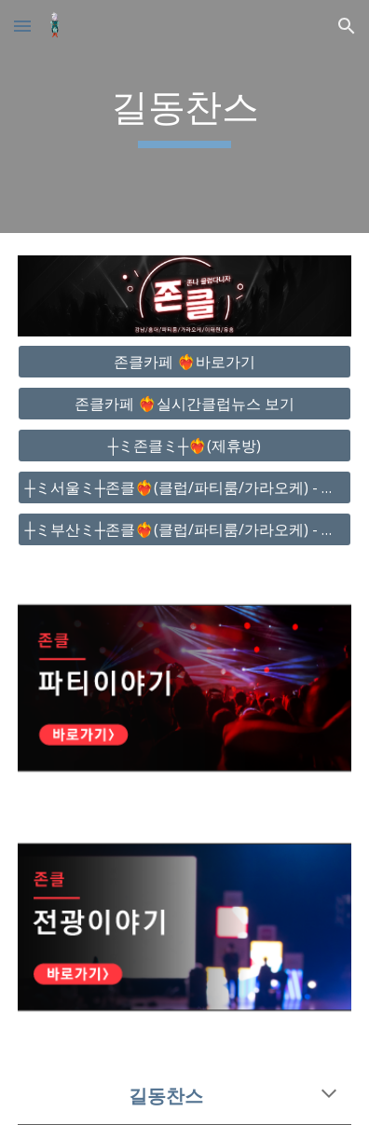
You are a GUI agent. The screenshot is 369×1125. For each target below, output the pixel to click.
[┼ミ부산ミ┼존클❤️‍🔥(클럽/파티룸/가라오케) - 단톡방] (184, 529)
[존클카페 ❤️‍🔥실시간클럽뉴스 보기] (184, 403)
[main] (184, 116)
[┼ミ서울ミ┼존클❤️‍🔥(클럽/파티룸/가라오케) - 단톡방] (184, 487)
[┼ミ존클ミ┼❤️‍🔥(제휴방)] (184, 445)
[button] (22, 25)
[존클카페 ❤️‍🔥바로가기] (184, 361)
